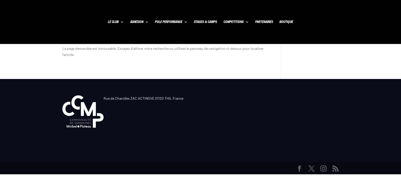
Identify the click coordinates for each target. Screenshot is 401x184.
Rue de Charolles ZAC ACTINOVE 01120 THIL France (143, 98)
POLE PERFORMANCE (168, 22)
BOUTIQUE (286, 22)
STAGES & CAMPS (205, 22)
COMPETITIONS (234, 22)
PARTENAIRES (264, 22)
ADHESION (136, 22)
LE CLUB (113, 22)
